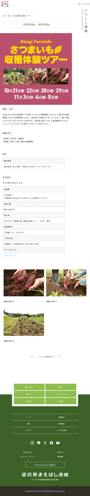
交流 (61, 424)
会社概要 (60, 456)
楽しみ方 (29, 410)
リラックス (61, 417)
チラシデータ (9, 255)
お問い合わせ (27, 452)
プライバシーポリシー (27, 456)
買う (61, 410)
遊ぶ (29, 424)
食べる (29, 417)
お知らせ (60, 452)
